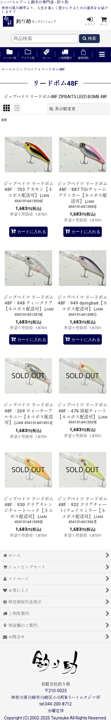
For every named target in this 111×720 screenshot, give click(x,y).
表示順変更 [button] (62, 108)
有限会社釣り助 (55, 684)
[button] (101, 54)
